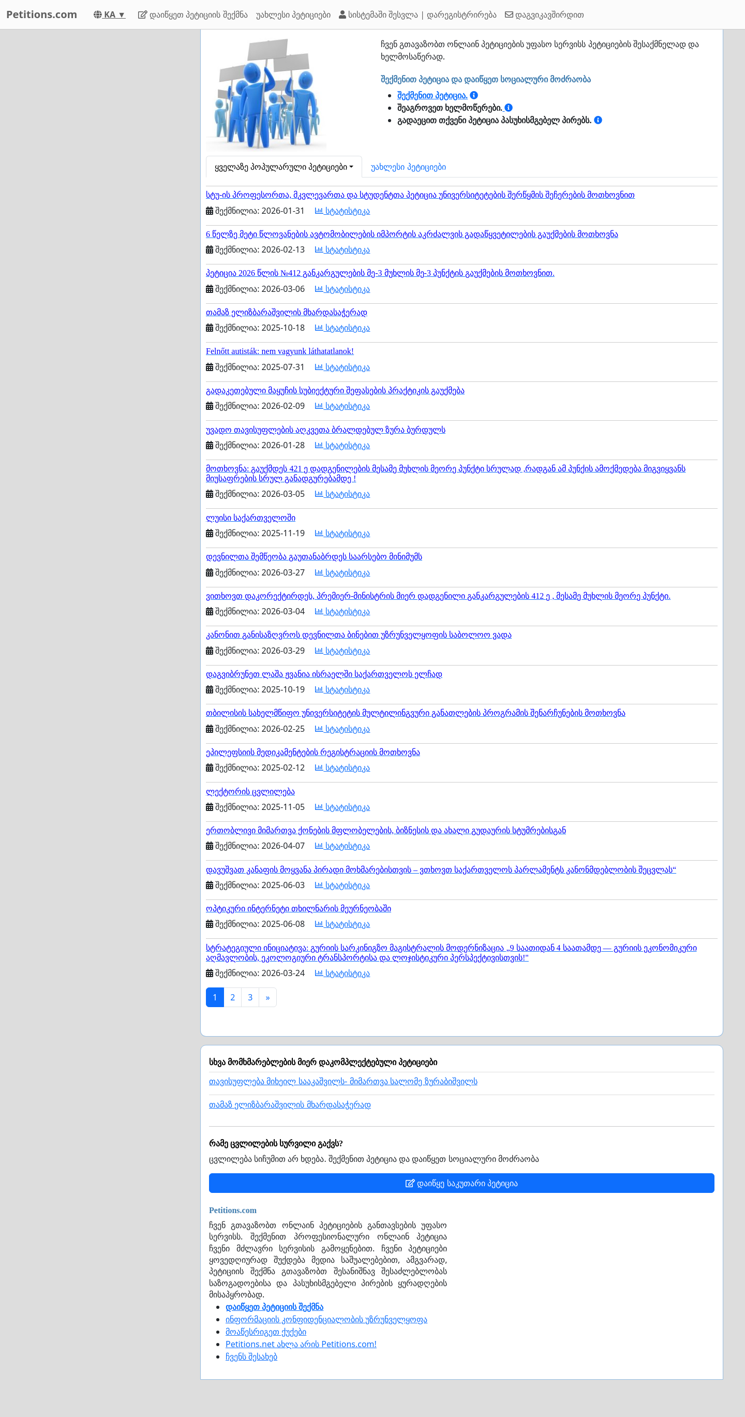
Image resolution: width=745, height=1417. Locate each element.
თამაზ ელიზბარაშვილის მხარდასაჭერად (290, 1104)
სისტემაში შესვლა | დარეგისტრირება (418, 14)
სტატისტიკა (342, 210)
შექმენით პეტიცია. (432, 95)
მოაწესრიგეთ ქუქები (266, 1331)
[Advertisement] (99, 184)
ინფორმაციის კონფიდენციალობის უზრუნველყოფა (326, 1319)
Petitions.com (41, 14)
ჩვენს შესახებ (251, 1356)
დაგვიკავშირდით (544, 14)
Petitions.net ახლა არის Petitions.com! (301, 1344)
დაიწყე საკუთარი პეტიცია (461, 1183)
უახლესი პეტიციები (293, 14)
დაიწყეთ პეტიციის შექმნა (192, 14)
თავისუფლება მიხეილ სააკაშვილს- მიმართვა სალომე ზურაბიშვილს (343, 1081)
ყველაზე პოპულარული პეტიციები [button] (281, 166)
